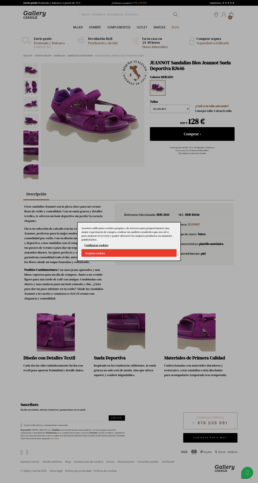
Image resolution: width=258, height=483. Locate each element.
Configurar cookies (96, 245)
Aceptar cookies (95, 253)
